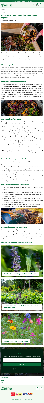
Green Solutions (28, 400)
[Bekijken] (39, 5)
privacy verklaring (34, 369)
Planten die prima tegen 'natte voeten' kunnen (21, 274)
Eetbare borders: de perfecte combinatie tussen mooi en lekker (21, 307)
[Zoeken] (22, 9)
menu (42, 5)
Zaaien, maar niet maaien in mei (16, 341)
